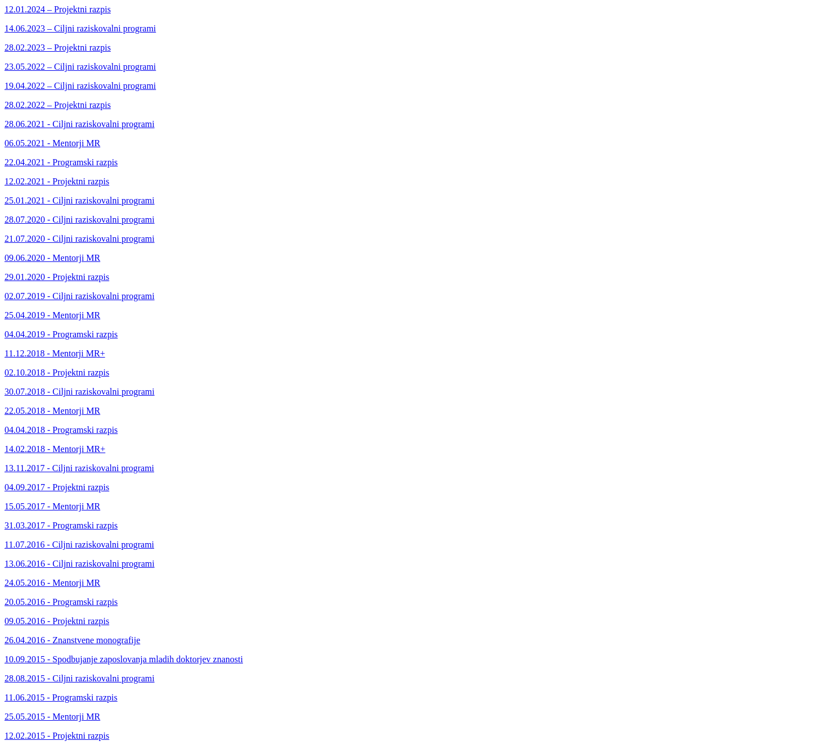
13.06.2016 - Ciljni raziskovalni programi (79, 563)
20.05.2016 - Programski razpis (61, 602)
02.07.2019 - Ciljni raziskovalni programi (79, 296)
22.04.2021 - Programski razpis (61, 162)
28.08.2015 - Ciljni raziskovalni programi (79, 678)
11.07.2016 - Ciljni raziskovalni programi (79, 544)
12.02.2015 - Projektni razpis (56, 735)
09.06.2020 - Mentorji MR (52, 258)
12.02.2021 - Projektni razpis (56, 181)
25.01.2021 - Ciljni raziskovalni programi (79, 200)
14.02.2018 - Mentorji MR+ (54, 449)
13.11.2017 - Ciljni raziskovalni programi (79, 468)
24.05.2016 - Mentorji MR (52, 583)
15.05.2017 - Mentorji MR (52, 506)
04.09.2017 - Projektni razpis (56, 487)
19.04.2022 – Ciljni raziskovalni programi (80, 86)
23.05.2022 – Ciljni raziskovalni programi (80, 66)
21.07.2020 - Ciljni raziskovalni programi (79, 238)
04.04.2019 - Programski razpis (61, 334)
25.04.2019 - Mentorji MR (52, 315)
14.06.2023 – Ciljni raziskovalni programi (80, 28)
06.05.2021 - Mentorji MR (52, 143)
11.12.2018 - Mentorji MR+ (54, 353)
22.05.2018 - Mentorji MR (52, 410)
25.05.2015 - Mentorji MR (52, 716)
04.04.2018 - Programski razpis (61, 430)
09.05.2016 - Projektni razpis (56, 621)
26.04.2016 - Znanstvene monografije (72, 640)
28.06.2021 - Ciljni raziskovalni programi (79, 124)
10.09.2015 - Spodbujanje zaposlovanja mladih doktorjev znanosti (123, 659)
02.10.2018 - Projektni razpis (56, 372)
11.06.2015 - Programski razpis (61, 697)
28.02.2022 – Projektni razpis (57, 105)
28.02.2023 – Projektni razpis (57, 47)
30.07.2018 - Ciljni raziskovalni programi (79, 391)
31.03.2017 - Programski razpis (61, 525)
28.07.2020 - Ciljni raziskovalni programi (79, 219)
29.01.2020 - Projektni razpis (56, 277)
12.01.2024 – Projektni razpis (57, 9)
